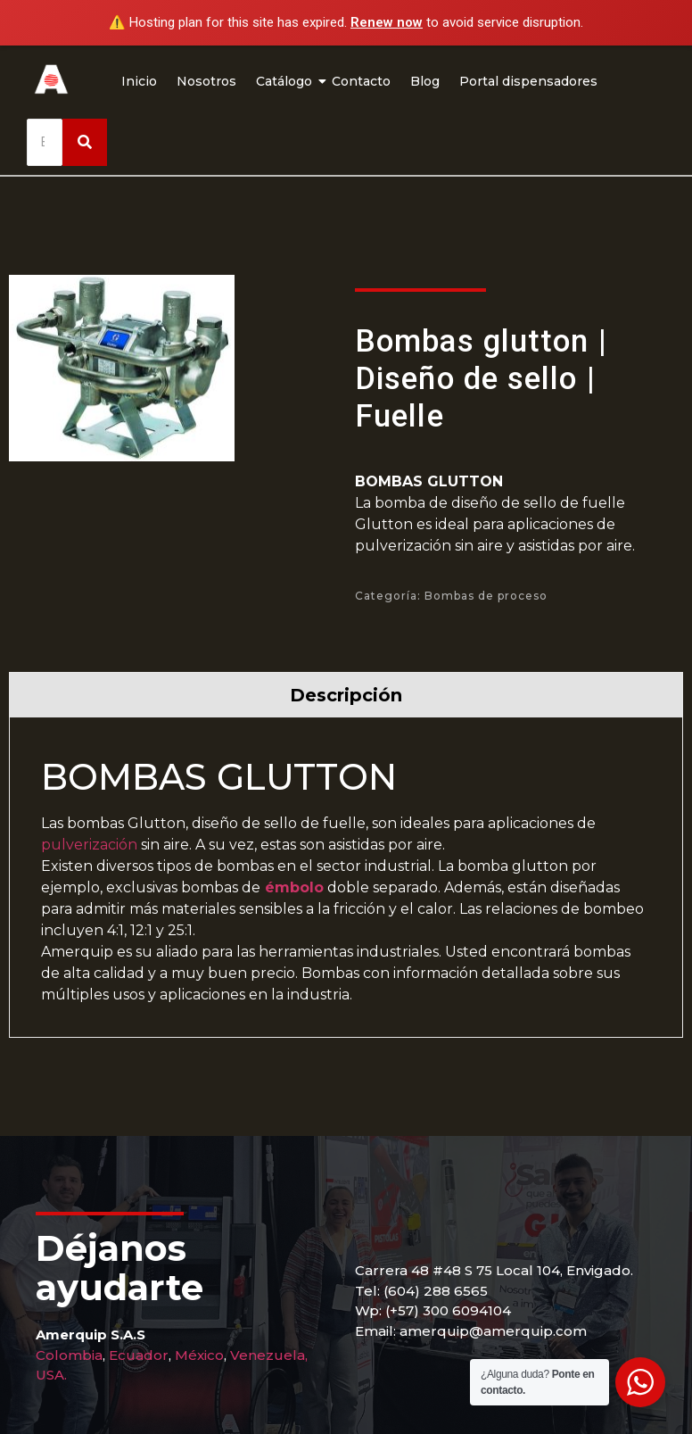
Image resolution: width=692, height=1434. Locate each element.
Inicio (139, 81)
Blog (425, 81)
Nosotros (206, 81)
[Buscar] (44, 142)
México (199, 1355)
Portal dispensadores (528, 81)
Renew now (386, 22)
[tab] (346, 694)
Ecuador (139, 1355)
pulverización (89, 844)
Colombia (69, 1355)
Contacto (361, 81)
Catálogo (286, 81)
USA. (51, 1374)
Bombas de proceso (486, 595)
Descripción (346, 695)
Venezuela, (269, 1355)
